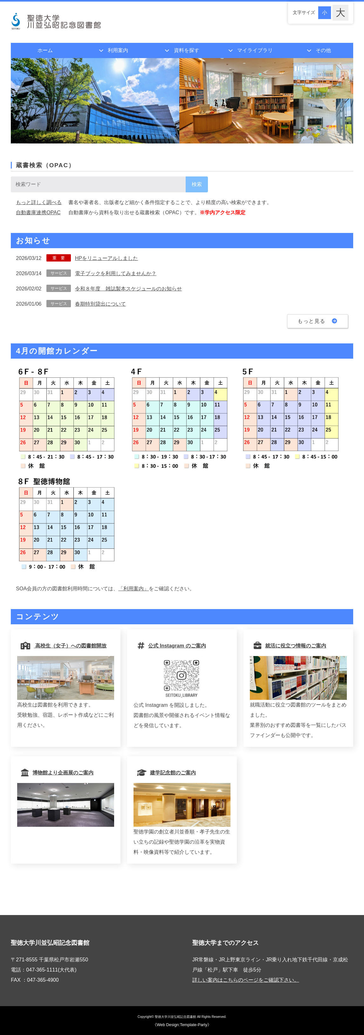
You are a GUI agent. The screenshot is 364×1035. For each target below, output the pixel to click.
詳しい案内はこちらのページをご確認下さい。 (245, 980)
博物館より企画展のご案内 (57, 772)
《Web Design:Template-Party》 (182, 1024)
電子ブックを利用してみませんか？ (115, 273)
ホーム (45, 50)
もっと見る (318, 321)
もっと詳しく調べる (39, 202)
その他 (323, 50)
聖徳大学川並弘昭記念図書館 (175, 1016)
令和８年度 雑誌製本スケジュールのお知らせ (128, 288)
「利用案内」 (133, 588)
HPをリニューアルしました (106, 258)
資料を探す (186, 50)
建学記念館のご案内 (167, 772)
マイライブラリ (255, 50)
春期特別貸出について (100, 304)
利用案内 (118, 50)
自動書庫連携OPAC (38, 212)
